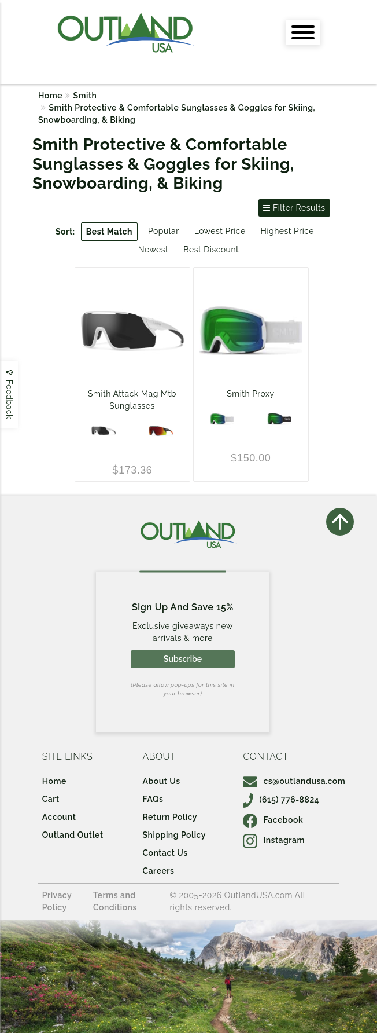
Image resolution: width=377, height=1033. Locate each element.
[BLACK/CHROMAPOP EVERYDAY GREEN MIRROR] (279, 418)
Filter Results (294, 208)
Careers (159, 871)
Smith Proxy (250, 393)
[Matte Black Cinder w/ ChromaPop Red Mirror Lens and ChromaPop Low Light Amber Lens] (160, 430)
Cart (51, 799)
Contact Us (165, 853)
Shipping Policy (174, 835)
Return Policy (170, 817)
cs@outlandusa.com (294, 781)
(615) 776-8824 (281, 799)
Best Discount (211, 249)
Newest (153, 249)
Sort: (65, 231)
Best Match (109, 231)
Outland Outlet (73, 835)
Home (50, 95)
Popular (163, 231)
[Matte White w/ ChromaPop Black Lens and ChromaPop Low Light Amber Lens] (103, 430)
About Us (161, 781)
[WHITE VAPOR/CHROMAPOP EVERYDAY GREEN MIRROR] (222, 418)
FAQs (153, 799)
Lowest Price (220, 231)
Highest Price (287, 231)
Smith (85, 95)
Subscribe (183, 659)
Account (59, 817)
